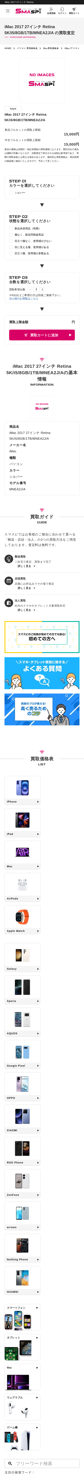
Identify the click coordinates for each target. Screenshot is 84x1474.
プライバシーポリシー (53, 1425)
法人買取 (10, 1401)
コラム (8, 1419)
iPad (28, 1206)
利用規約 (46, 1431)
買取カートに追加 (44, 335)
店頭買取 (10, 1396)
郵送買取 (10, 1390)
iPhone (12, 1206)
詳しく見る (24, 566)
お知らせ (10, 1413)
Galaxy (43, 1206)
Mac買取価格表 (53, 48)
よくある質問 (50, 1396)
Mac (11, 1213)
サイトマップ (11, 1431)
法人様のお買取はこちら (23, 298)
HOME (8, 48)
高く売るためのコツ (54, 1384)
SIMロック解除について (56, 1390)
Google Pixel (30, 1213)
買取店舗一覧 (12, 1407)
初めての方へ (12, 1384)
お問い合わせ (50, 1401)
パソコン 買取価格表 (28, 48)
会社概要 (9, 1425)
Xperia (60, 1206)
